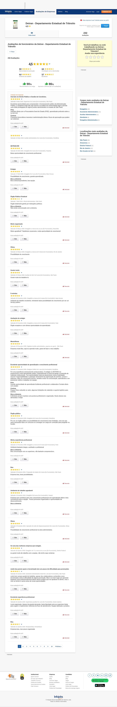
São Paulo (83, 140)
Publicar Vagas (28, 11)
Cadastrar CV (107, 11)
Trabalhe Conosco (36, 680)
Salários (60, 11)
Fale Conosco (34, 686)
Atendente (83, 117)
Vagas (67, 680)
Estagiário (83, 109)
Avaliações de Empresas (45, 11)
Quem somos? (35, 676)
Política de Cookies (36, 682)
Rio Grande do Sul (86, 151)
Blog (66, 11)
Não (24, 126)
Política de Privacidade (55, 688)
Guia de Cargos (70, 682)
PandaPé (51, 684)
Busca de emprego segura (72, 688)
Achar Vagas (18, 11)
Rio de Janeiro (85, 148)
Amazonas (83, 143)
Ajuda (50, 676)
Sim (15, 126)
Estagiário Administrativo (89, 120)
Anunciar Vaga (90, 11)
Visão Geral (32, 34)
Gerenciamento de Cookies (38, 684)
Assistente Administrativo (89, 112)
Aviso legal (52, 686)
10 (52, 646)
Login (97, 11)
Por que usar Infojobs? (37, 678)
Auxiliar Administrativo (88, 114)
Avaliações (85, 34)
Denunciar (66, 127)
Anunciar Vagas (53, 680)
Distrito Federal (85, 145)
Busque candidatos (54, 682)
